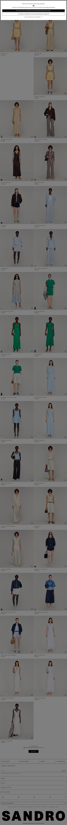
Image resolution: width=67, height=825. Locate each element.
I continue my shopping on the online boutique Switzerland (33, 14)
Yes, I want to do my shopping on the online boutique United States (33, 10)
